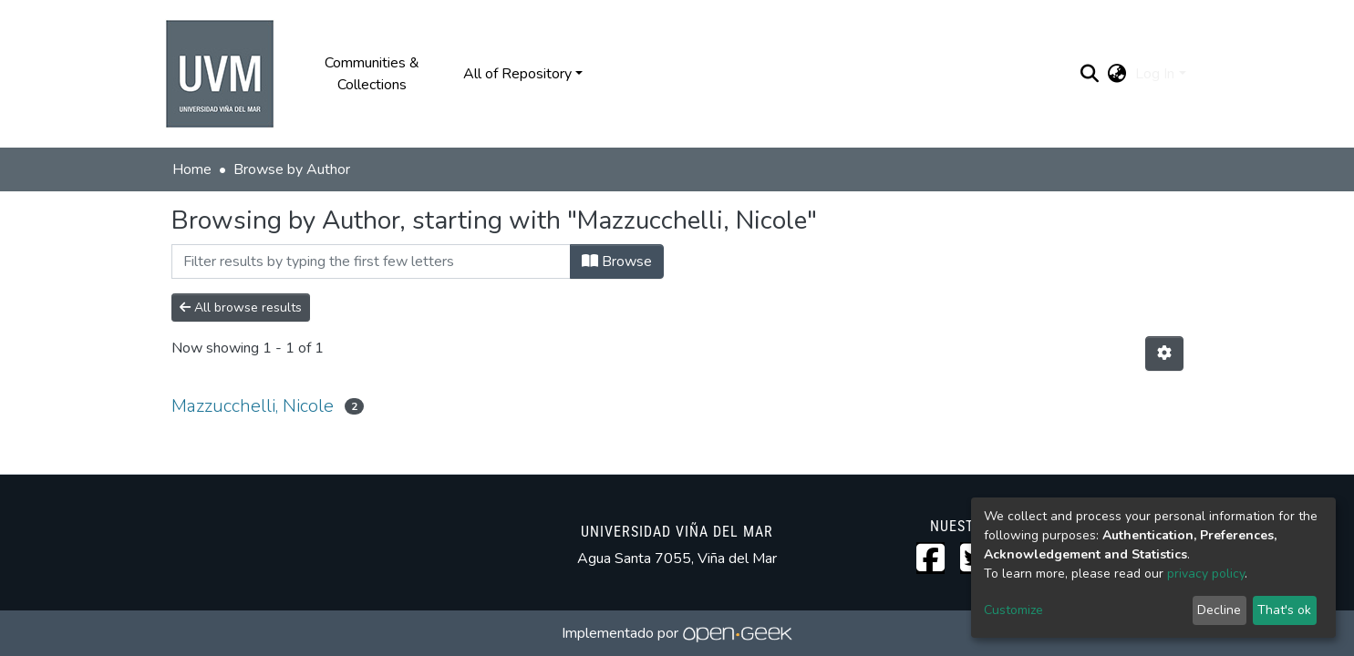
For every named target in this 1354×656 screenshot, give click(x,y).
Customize (1013, 610)
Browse (617, 261)
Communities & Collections (372, 74)
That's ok (1284, 610)
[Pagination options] (1164, 353)
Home (192, 169)
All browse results (241, 307)
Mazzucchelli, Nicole (252, 406)
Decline (1219, 610)
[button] (1116, 74)
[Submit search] (1089, 74)
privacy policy (1206, 573)
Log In (1154, 74)
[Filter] (371, 261)
